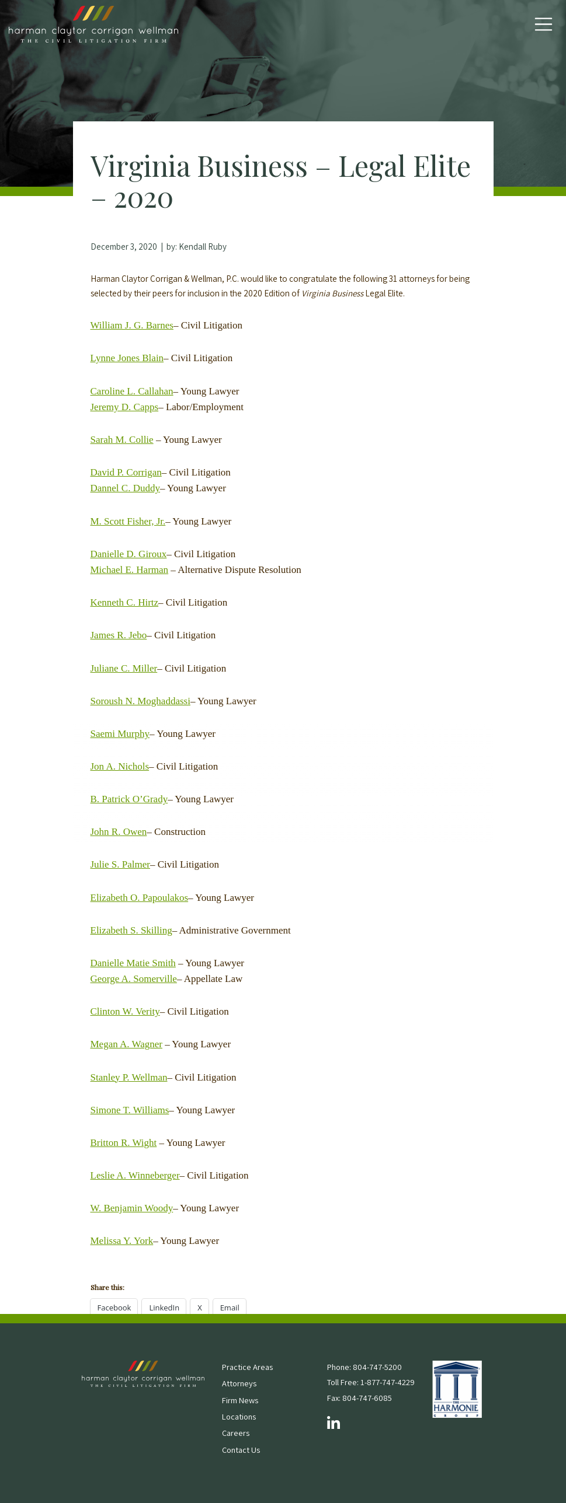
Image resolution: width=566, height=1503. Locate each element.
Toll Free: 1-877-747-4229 (371, 1381)
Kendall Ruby (203, 246)
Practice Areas (247, 1366)
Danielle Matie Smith (133, 963)
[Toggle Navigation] (543, 24)
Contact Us (241, 1449)
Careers (235, 1432)
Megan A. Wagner (126, 1044)
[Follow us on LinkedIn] (333, 1424)
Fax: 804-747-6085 (359, 1397)
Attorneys (239, 1383)
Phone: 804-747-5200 (364, 1366)
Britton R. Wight (124, 1142)
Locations (239, 1416)
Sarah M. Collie (122, 439)
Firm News (240, 1400)
